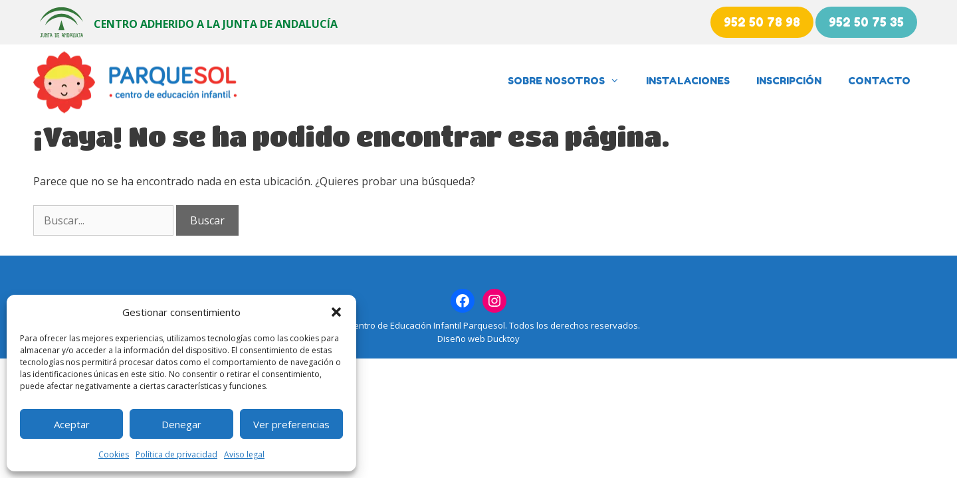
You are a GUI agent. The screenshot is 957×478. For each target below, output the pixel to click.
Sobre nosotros (570, 81)
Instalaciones (688, 80)
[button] (336, 312)
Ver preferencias (291, 424)
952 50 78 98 (762, 22)
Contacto (879, 80)
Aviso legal (244, 454)
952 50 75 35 (866, 22)
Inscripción (788, 80)
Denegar (181, 424)
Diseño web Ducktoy (478, 339)
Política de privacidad (176, 454)
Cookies (113, 454)
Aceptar (72, 424)
